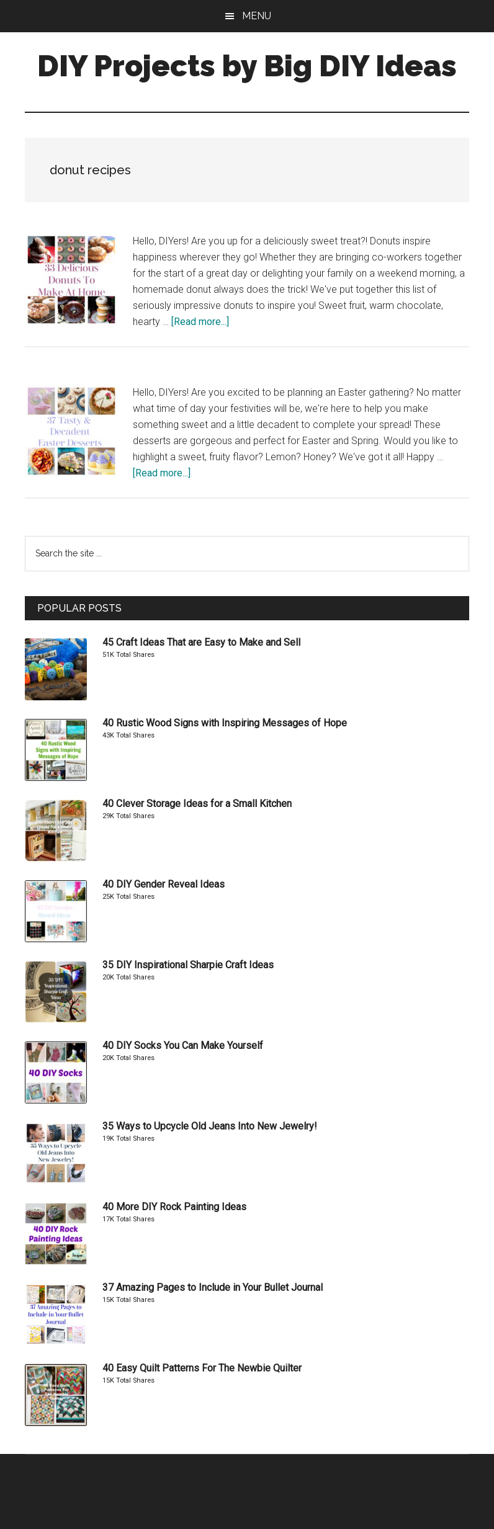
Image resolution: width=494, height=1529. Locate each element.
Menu (256, 16)
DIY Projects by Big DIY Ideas (247, 65)
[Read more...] (200, 322)
